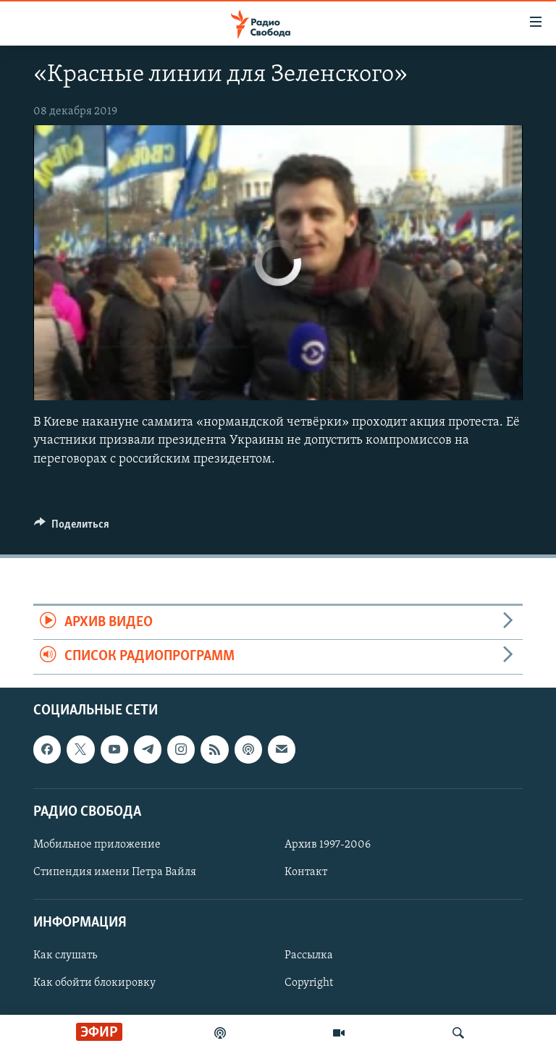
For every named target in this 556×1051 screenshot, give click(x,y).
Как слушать (65, 955)
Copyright (309, 983)
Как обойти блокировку (94, 983)
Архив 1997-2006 (328, 844)
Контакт (306, 872)
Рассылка (309, 955)
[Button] (71, 527)
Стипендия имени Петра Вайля (114, 872)
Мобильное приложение (97, 844)
